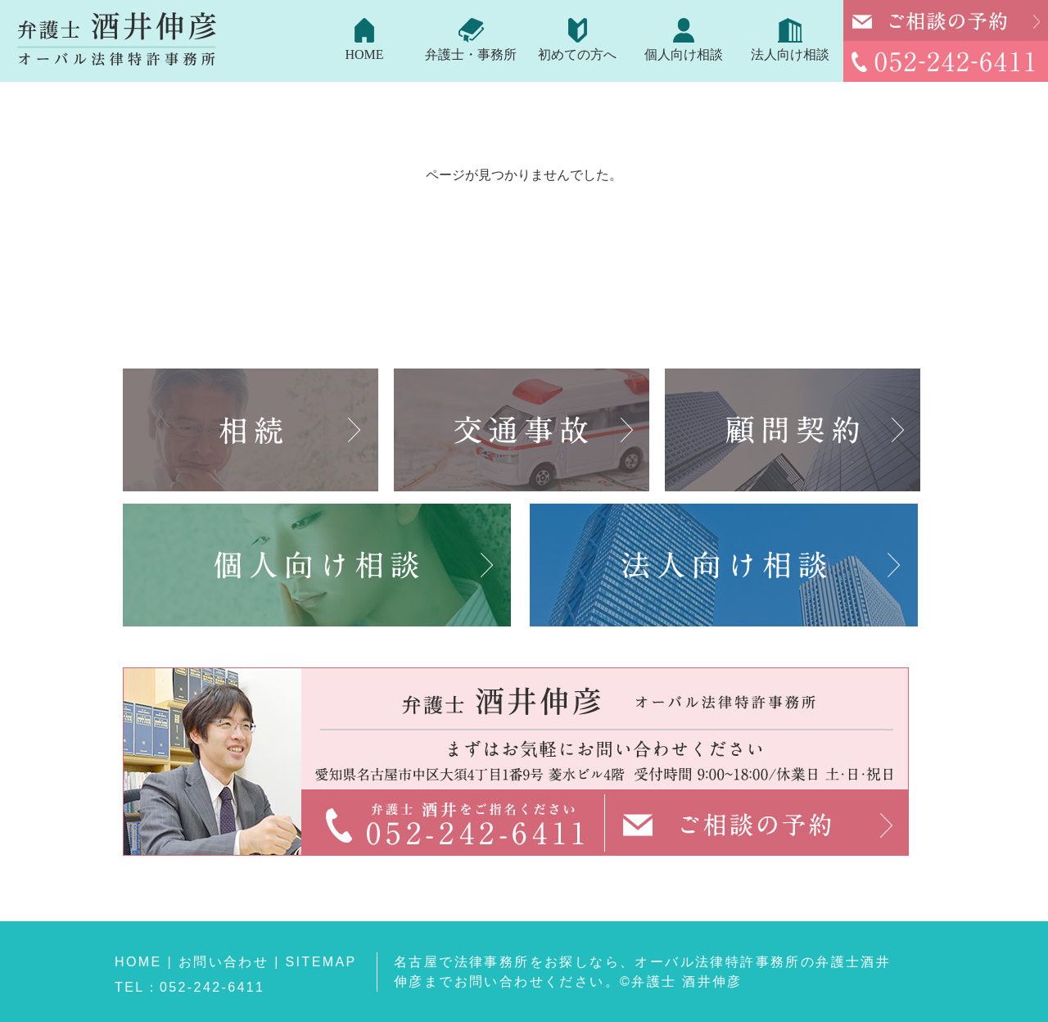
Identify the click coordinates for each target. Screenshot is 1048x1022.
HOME (364, 54)
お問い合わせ (223, 962)
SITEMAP (321, 962)
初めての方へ (577, 54)
